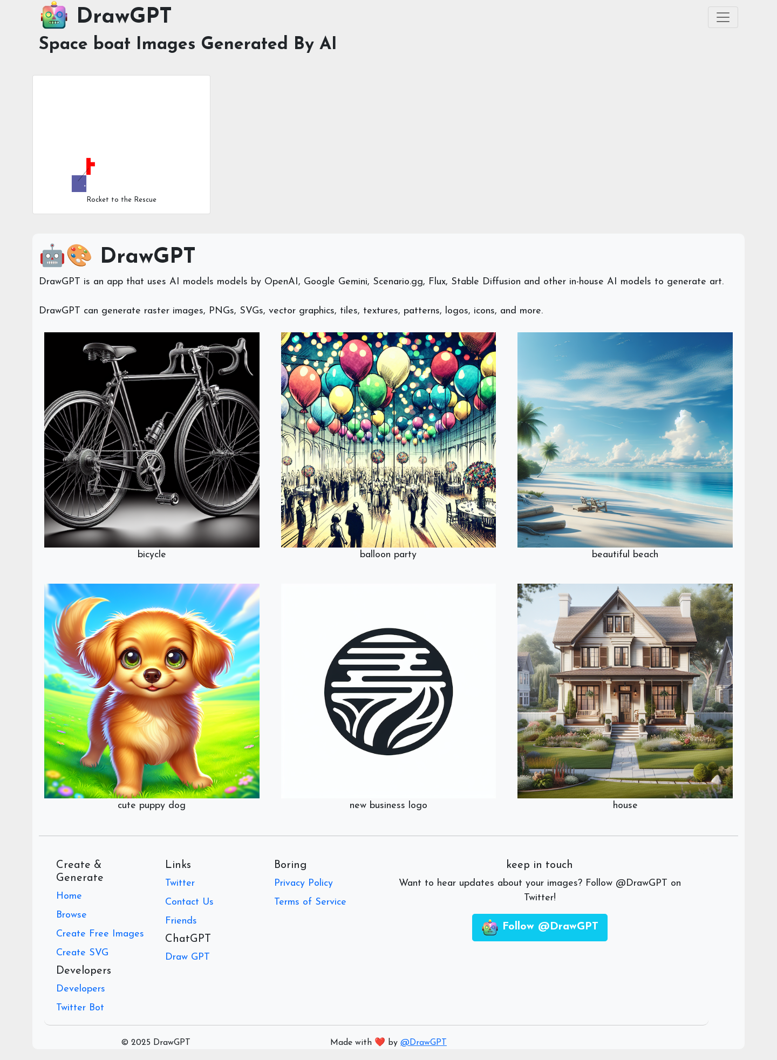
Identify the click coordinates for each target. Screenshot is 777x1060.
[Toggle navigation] (723, 17)
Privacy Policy (303, 883)
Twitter (180, 883)
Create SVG (82, 953)
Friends (181, 921)
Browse (71, 915)
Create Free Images (100, 934)
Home (69, 896)
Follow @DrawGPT (539, 927)
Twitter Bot (80, 1008)
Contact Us (189, 902)
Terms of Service (310, 902)
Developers (80, 989)
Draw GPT (187, 957)
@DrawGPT (423, 1042)
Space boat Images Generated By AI (188, 44)
